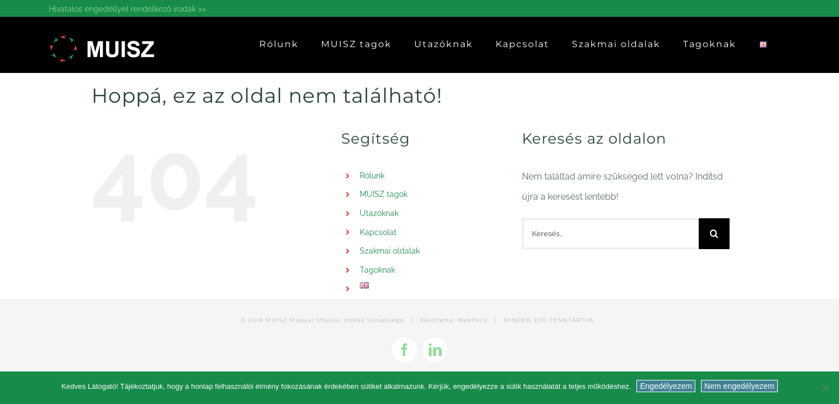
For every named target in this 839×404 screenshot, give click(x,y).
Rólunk (372, 175)
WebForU (472, 320)
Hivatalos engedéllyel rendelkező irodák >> (127, 8)
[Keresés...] (610, 233)
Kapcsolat (378, 232)
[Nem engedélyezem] (825, 387)
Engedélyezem (666, 386)
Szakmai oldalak (390, 250)
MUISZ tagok (383, 194)
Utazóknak (379, 213)
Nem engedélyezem (739, 386)
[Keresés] (714, 233)
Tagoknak (377, 269)
